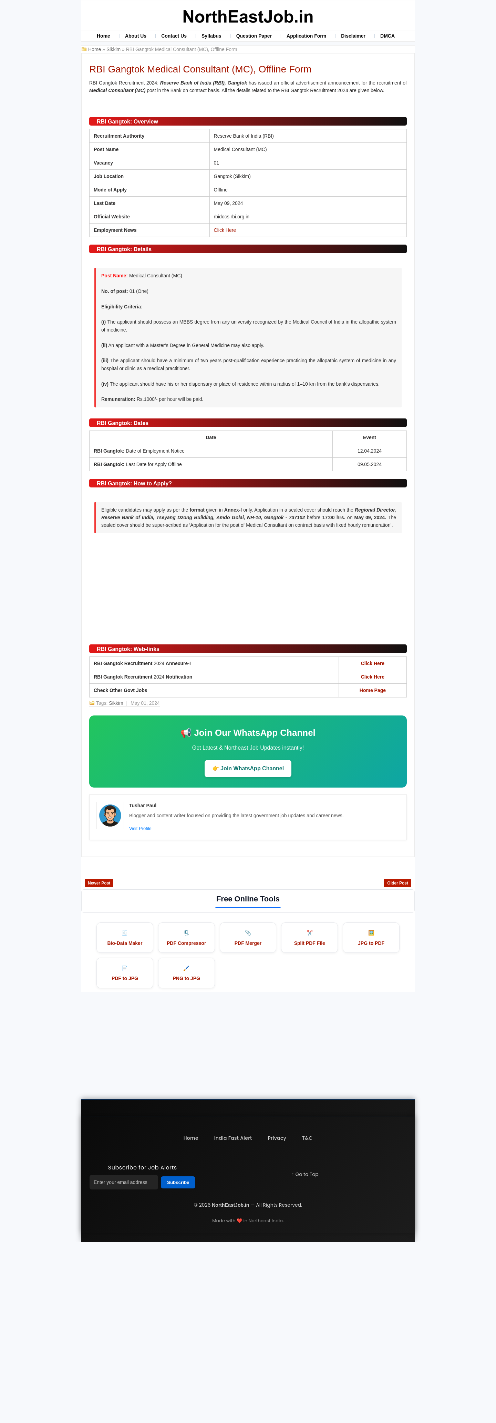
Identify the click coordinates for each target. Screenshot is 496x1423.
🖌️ (186, 1154)
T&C (308, 1319)
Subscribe (178, 1363)
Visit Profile (140, 1008)
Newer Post (99, 1063)
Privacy (277, 1319)
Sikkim (114, 49)
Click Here (225, 410)
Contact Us (174, 36)
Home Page (373, 870)
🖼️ (371, 1118)
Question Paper (254, 36)
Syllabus (211, 36)
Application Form (306, 36)
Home (103, 36)
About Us (135, 36)
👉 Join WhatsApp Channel (248, 948)
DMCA (387, 36)
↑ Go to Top (305, 1355)
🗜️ (186, 1118)
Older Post (397, 1063)
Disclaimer (353, 36)
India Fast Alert (233, 1319)
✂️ (309, 1118)
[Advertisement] (248, 765)
